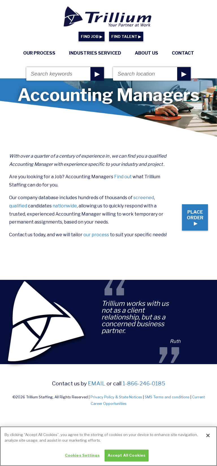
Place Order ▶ (189, 228)
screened (143, 206)
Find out (123, 185)
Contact (183, 53)
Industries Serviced (95, 53)
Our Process (39, 53)
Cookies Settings (82, 458)
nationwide (65, 214)
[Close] (208, 438)
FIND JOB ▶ (91, 37)
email (96, 399)
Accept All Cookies (127, 458)
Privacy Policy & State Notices (116, 413)
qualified (18, 214)
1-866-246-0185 (144, 399)
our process (96, 243)
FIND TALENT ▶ (126, 37)
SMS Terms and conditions (167, 413)
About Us (146, 53)
